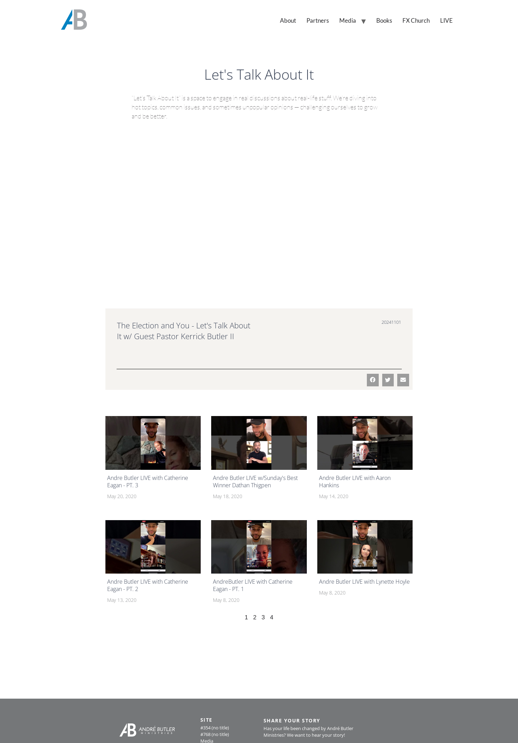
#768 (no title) (214, 734)
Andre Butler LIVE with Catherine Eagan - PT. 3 (147, 481)
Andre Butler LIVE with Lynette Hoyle (364, 581)
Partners (317, 20)
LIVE (446, 20)
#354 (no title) (214, 727)
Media (347, 20)
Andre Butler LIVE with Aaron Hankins (355, 481)
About (288, 20)
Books (384, 20)
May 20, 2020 (121, 496)
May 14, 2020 (333, 496)
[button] (373, 380)
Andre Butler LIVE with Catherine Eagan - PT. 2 (147, 585)
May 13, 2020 (121, 600)
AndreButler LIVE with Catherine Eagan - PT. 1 (253, 585)
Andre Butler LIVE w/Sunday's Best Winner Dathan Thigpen (255, 481)
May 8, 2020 (226, 600)
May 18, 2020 (227, 496)
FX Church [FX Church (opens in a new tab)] (416, 20)
